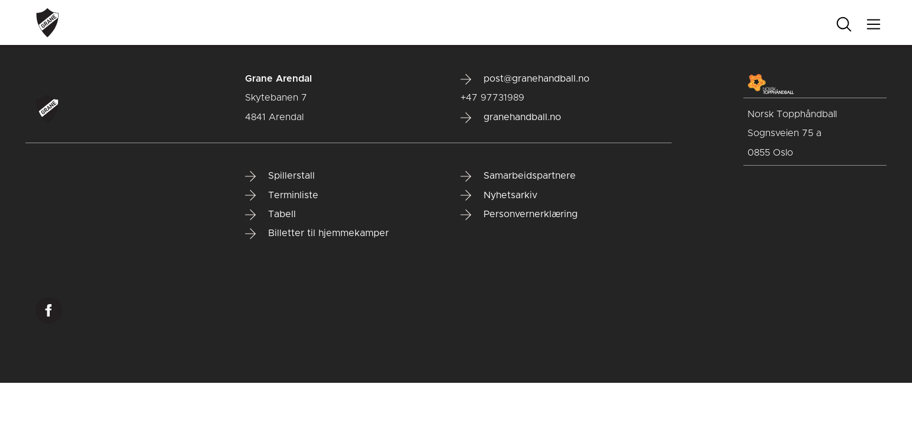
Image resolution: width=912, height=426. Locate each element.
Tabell (270, 214)
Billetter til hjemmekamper (317, 233)
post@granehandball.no (524, 79)
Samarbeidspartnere (518, 176)
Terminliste (281, 195)
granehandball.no (510, 117)
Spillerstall (280, 176)
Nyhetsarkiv (498, 195)
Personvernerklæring (519, 214)
